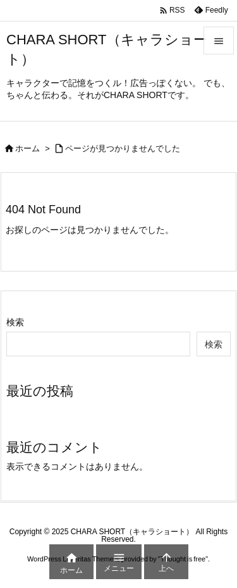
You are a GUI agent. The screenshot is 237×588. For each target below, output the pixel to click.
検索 (15, 322)
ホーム (27, 148)
